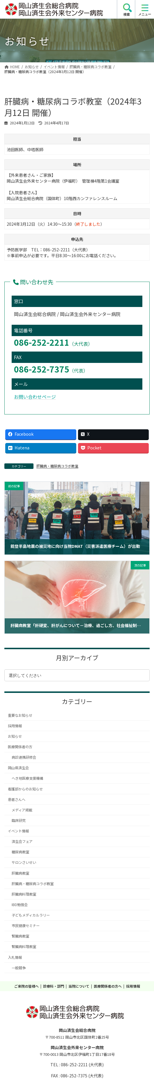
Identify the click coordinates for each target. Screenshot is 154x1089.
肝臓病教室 (20, 873)
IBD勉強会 (20, 904)
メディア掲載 (22, 810)
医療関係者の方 (20, 746)
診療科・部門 (53, 986)
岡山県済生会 (18, 767)
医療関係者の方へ (108, 986)
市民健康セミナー (26, 925)
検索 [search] (126, 14)
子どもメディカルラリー (31, 915)
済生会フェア (22, 841)
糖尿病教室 (20, 852)
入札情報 (15, 957)
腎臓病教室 (20, 936)
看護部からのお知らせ (25, 789)
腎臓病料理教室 (24, 946)
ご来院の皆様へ (26, 986)
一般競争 (19, 967)
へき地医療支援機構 (27, 778)
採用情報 (15, 725)
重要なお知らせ (20, 715)
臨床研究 (19, 820)
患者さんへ (16, 799)
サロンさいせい (24, 862)
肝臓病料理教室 (24, 894)
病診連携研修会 (24, 757)
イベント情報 (18, 831)
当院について (78, 986)
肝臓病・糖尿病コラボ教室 (57, 465)
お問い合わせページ (35, 396)
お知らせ (15, 736)
